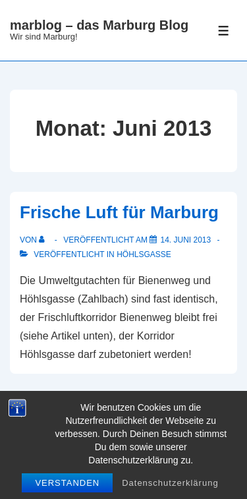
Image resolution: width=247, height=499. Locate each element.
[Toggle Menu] (223, 30)
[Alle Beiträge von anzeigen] (44, 240)
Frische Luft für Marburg (119, 212)
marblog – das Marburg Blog (99, 25)
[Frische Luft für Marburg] (185, 240)
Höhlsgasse (144, 254)
